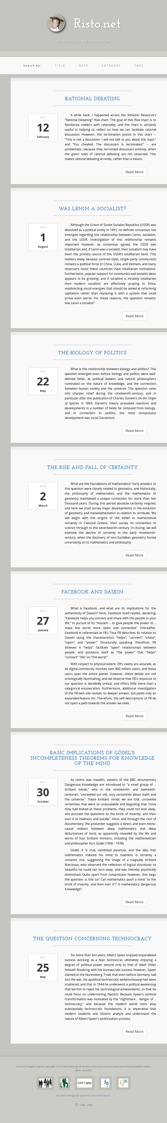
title (60, 65)
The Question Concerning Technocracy (92, 939)
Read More (134, 172)
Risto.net (97, 24)
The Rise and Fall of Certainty (92, 467)
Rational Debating (92, 99)
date (83, 65)
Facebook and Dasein (92, 592)
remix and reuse (100, 1095)
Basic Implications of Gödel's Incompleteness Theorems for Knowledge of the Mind (93, 758)
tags (139, 65)
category (111, 65)
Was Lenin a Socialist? (92, 209)
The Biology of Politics (92, 353)
